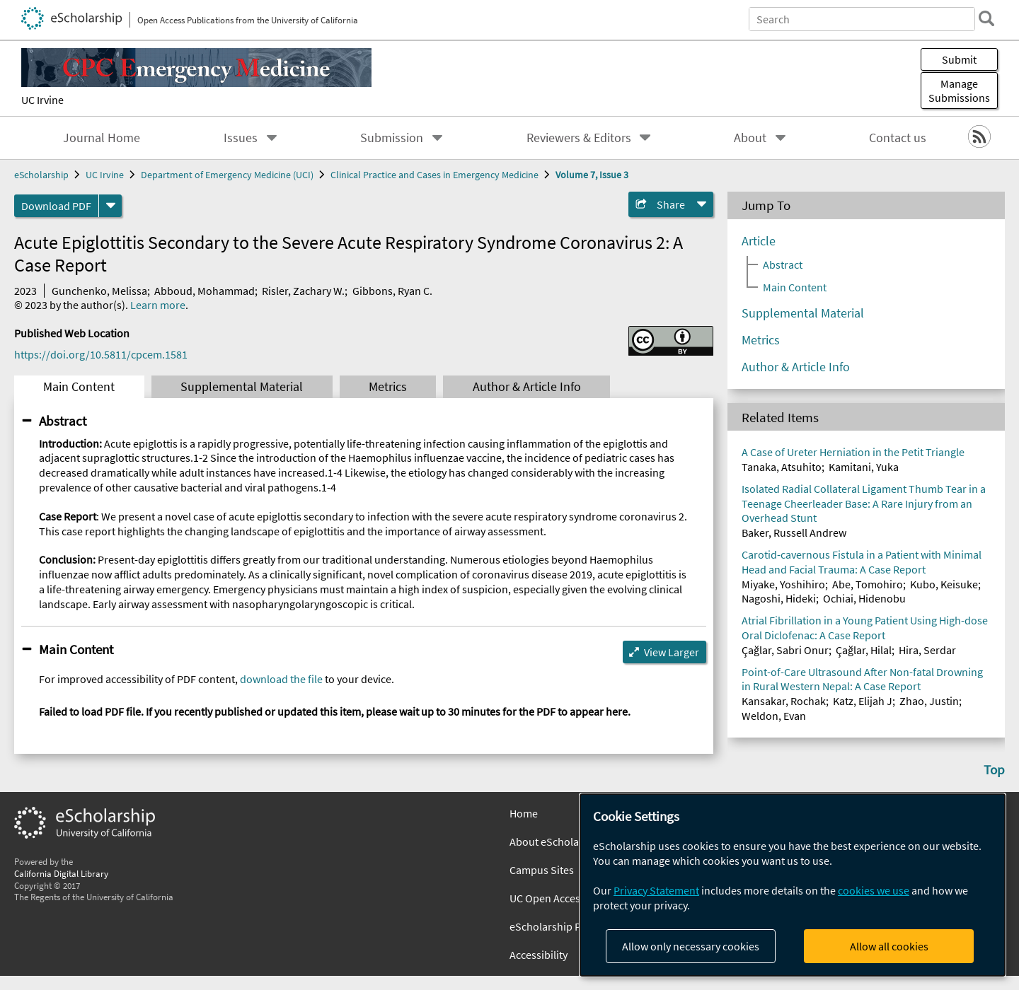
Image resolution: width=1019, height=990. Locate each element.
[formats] (110, 205)
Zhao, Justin (929, 701)
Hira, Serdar (927, 650)
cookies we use (873, 890)
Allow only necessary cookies (690, 946)
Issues (241, 138)
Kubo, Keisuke (944, 584)
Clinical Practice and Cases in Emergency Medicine (434, 174)
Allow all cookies (889, 946)
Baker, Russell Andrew (794, 532)
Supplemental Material (241, 387)
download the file (281, 679)
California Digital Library (61, 873)
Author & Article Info (527, 387)
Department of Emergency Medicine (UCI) (227, 174)
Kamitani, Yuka (864, 467)
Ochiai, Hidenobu (864, 598)
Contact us (897, 138)
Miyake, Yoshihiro (783, 584)
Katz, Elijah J (862, 701)
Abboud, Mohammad (204, 291)
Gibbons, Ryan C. (392, 291)
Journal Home (101, 138)
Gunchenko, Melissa (99, 291)
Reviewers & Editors (578, 138)
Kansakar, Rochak (784, 701)
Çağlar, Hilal (864, 650)
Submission (391, 138)
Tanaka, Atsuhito (782, 467)
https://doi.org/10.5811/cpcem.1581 (101, 354)
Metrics (388, 387)
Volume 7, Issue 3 (591, 174)
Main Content (79, 387)
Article (759, 241)
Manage (959, 90)
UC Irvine (42, 100)
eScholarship (41, 174)
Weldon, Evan (774, 716)
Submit (959, 59)
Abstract (62, 420)
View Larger (671, 652)
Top (994, 769)
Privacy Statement (656, 890)
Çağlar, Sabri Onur (785, 650)
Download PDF (56, 206)
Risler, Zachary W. (303, 291)
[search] (986, 18)
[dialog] (792, 885)
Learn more (157, 305)
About (750, 138)
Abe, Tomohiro (867, 584)
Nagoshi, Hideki (779, 598)
